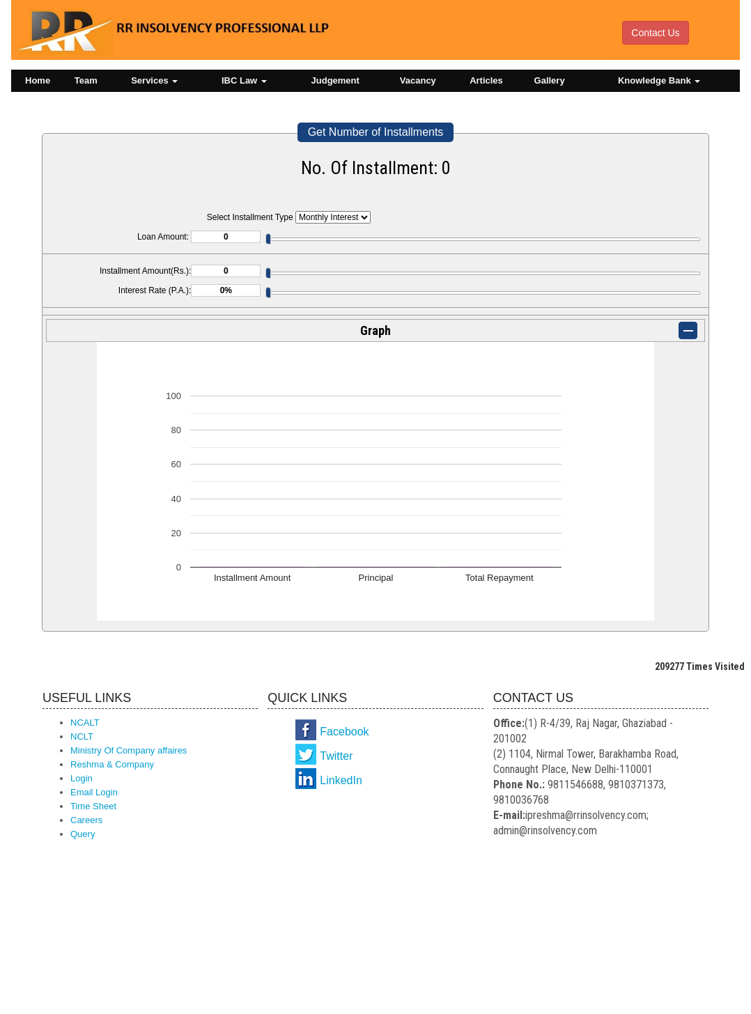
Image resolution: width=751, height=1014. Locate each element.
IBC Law (244, 80)
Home (37, 80)
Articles (486, 80)
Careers (86, 820)
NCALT (85, 722)
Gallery (549, 80)
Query (82, 834)
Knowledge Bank (659, 80)
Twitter (336, 756)
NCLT (81, 736)
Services (154, 80)
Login (81, 778)
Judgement (335, 80)
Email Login (94, 792)
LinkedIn (341, 780)
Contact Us (655, 32)
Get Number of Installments (376, 132)
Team (86, 80)
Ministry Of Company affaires (128, 750)
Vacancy (418, 80)
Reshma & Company (112, 764)
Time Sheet (93, 806)
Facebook (344, 732)
